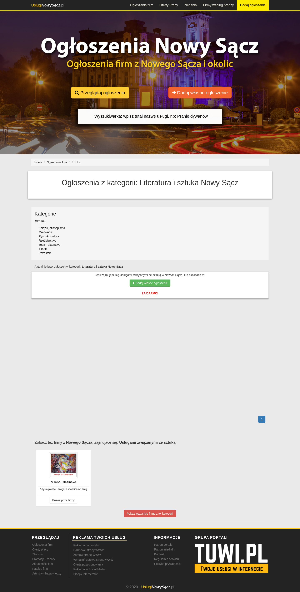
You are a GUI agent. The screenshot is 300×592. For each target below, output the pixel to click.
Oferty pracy (40, 549)
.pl (47, 5)
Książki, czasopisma (52, 228)
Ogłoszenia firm (141, 5)
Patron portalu (163, 544)
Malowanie (46, 232)
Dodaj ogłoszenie (253, 5)
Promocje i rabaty (43, 559)
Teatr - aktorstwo (49, 244)
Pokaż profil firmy (63, 500)
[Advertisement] (150, 320)
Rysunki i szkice (49, 236)
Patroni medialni (164, 549)
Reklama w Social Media (89, 569)
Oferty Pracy (168, 5)
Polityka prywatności (167, 564)
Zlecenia (190, 5)
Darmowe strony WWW (88, 550)
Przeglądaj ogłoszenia (100, 92)
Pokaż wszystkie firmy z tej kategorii (150, 513)
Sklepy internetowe (85, 574)
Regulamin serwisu (166, 559)
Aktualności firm (42, 564)
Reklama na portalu (86, 545)
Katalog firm (40, 568)
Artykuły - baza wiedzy (46, 573)
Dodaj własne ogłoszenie (200, 92)
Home (38, 162)
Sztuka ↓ (41, 221)
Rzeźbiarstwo (47, 240)
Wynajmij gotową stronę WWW (93, 559)
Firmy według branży (218, 5)
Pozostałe (45, 253)
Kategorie (45, 214)
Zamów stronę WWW (87, 555)
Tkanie (43, 249)
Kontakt (159, 554)
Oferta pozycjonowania (88, 564)
